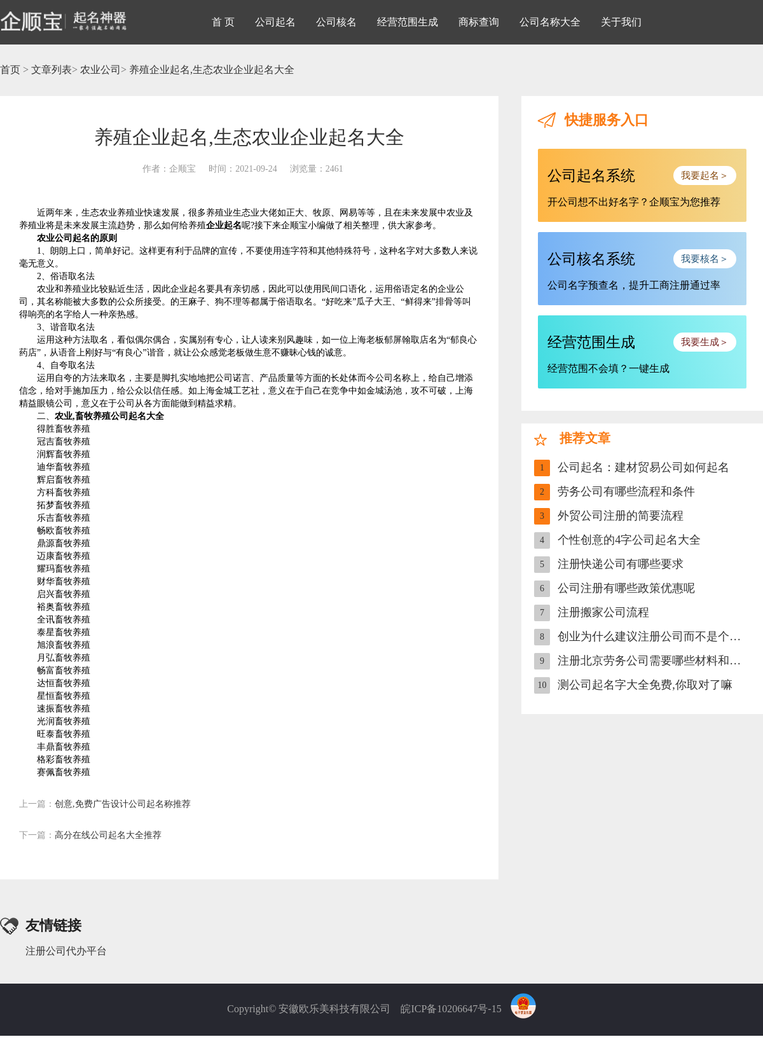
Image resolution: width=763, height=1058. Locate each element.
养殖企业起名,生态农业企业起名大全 (211, 69)
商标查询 (478, 22)
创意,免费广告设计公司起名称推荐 (105, 804)
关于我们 (621, 22)
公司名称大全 (550, 22)
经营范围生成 (407, 22)
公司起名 (275, 22)
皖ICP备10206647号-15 (451, 1008)
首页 (10, 69)
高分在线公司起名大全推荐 (90, 835)
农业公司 (100, 69)
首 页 (223, 22)
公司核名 (336, 22)
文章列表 (51, 69)
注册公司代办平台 (66, 950)
